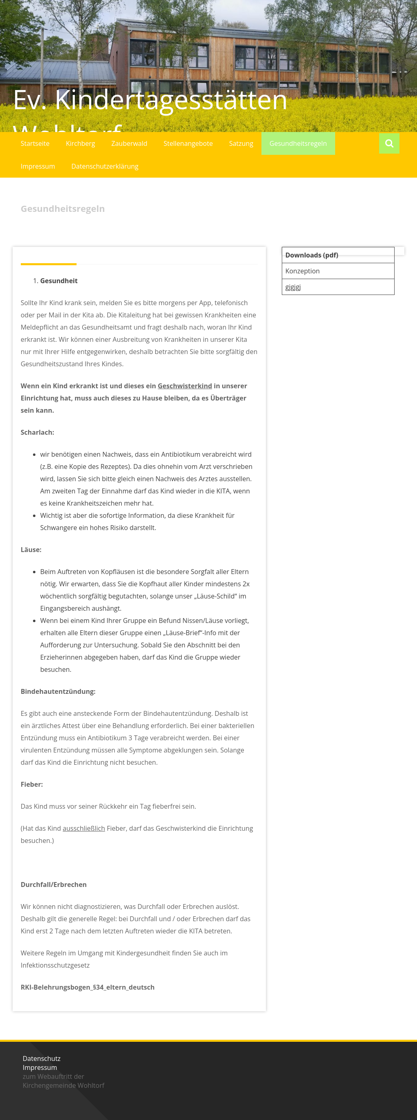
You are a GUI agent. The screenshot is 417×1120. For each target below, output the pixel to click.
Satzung (241, 143)
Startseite (35, 143)
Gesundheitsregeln (298, 143)
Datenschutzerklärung (104, 166)
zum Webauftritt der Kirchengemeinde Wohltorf (63, 1081)
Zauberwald (129, 143)
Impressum (38, 166)
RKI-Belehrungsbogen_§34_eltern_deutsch (88, 987)
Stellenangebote (188, 143)
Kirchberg (80, 143)
